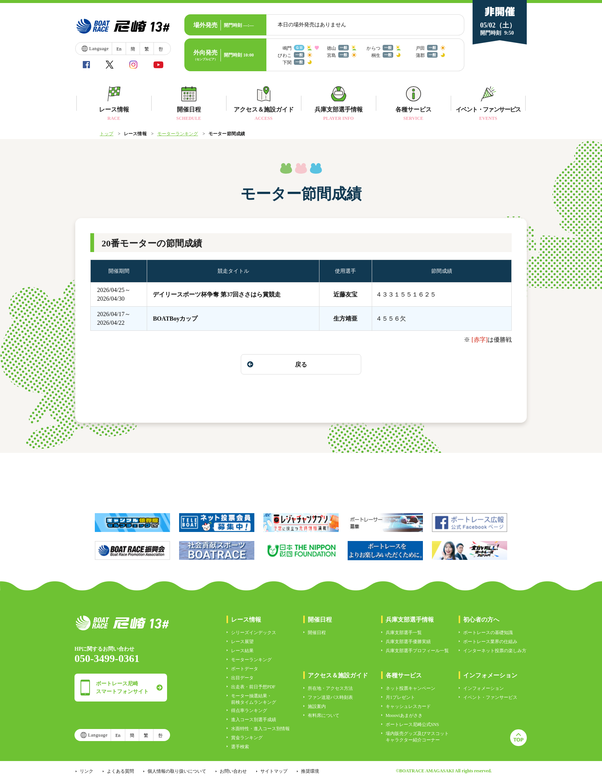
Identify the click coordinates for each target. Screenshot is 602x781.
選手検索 (240, 746)
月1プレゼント (400, 697)
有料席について (323, 715)
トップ (106, 133)
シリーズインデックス (253, 632)
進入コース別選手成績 (253, 719)
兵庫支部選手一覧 (404, 632)
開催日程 (317, 632)
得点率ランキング (249, 710)
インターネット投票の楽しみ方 (494, 650)
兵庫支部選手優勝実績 (408, 641)
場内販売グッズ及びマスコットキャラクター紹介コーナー (417, 737)
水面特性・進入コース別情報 (260, 728)
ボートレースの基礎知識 (488, 632)
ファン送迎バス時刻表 (330, 697)
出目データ (242, 677)
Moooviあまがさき (404, 715)
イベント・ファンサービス (490, 697)
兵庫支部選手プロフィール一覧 (417, 650)
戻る (277, 364)
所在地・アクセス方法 (330, 688)
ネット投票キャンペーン (410, 688)
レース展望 (242, 641)
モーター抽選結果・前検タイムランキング (253, 699)
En (118, 49)
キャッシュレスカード (408, 706)
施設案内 (317, 706)
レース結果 (242, 650)
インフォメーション (483, 688)
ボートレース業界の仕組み (490, 641)
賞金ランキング (247, 737)
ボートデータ (244, 668)
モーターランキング (177, 133)
